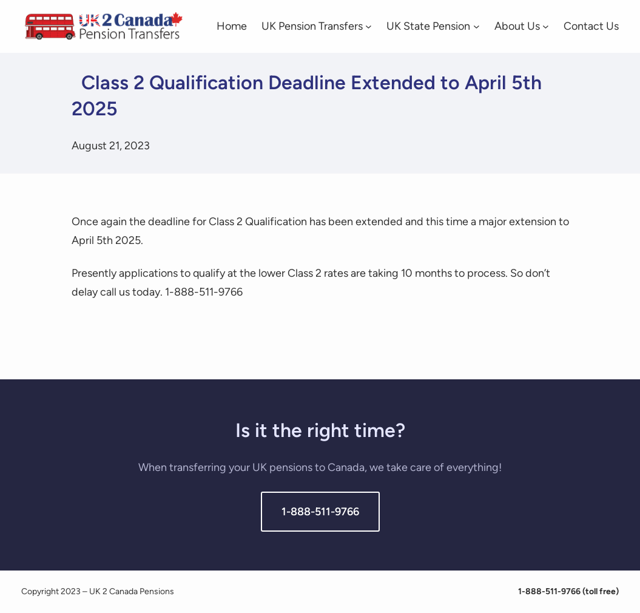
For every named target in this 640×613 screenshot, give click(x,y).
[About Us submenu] (545, 26)
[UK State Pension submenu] (476, 26)
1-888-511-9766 (320, 511)
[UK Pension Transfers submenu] (368, 26)
